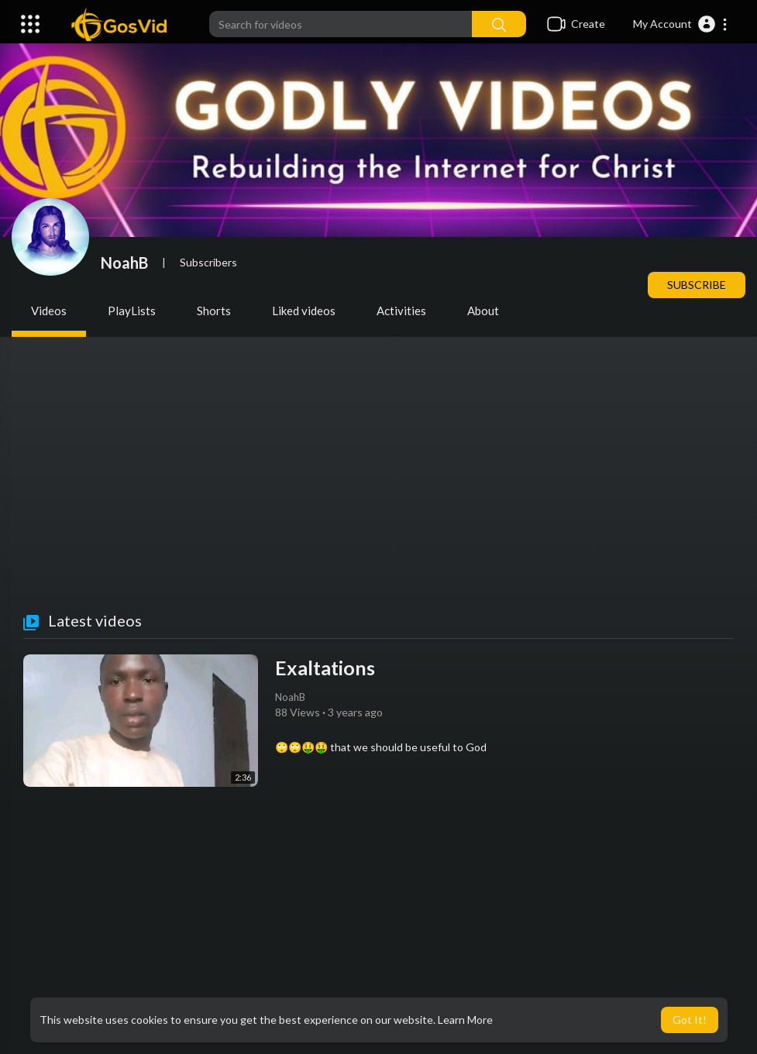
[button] (681, 24)
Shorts (214, 311)
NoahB (124, 262)
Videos (49, 311)
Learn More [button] (465, 1019)
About (483, 311)
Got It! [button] (690, 1019)
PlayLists (132, 311)
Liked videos (303, 311)
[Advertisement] (378, 495)
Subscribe (696, 284)
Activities (401, 311)
